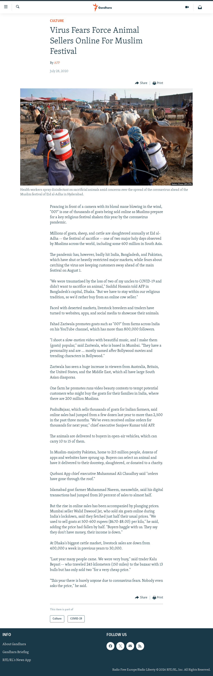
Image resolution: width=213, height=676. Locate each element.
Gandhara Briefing (15, 652)
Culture (57, 21)
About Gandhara (14, 644)
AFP (57, 63)
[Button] (141, 83)
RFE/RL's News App (16, 660)
